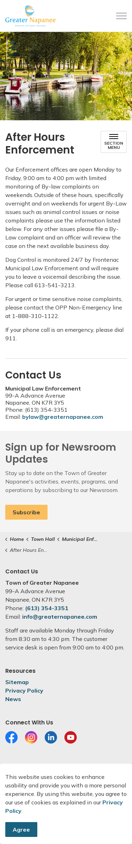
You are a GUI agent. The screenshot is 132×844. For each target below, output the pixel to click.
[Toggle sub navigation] (114, 142)
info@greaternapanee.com (59, 616)
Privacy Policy (24, 690)
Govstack (40, 791)
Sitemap (17, 682)
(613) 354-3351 (46, 608)
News (13, 699)
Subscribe (26, 512)
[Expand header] (121, 16)
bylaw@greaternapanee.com (62, 416)
